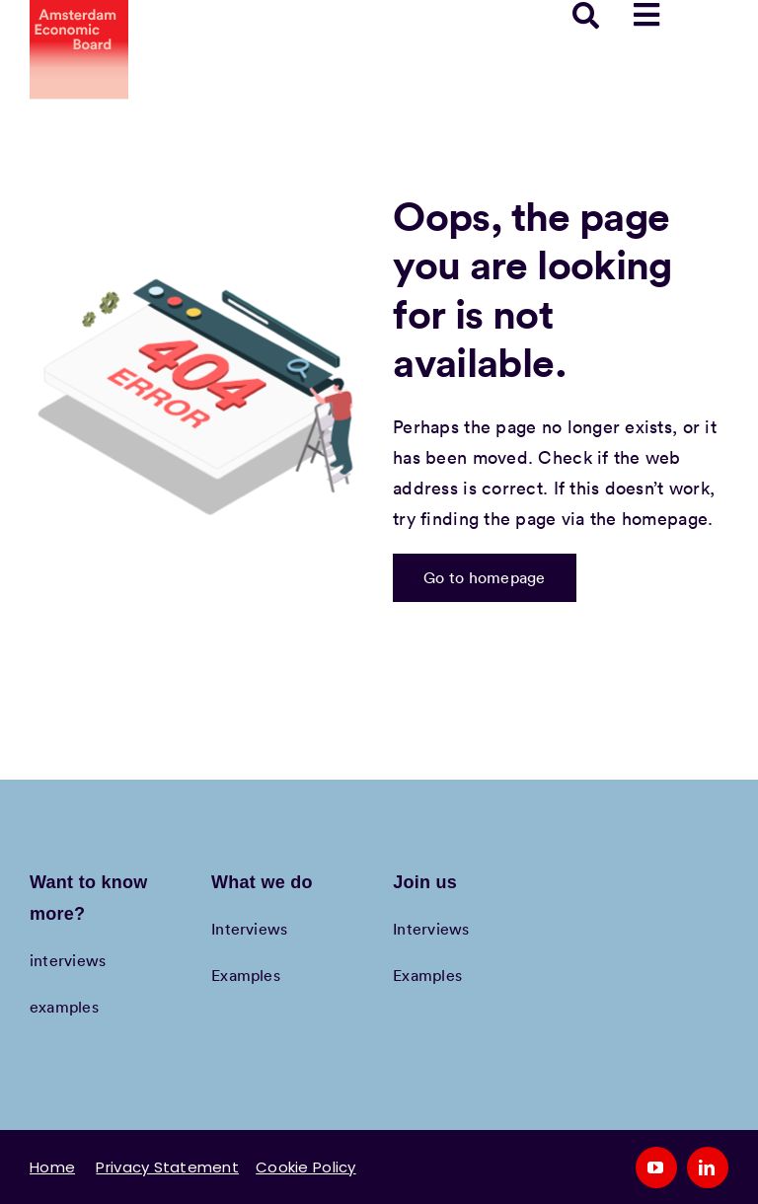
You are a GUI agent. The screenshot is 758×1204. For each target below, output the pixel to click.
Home (52, 1167)
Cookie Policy (306, 1167)
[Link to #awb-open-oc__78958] (646, 15)
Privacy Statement (167, 1167)
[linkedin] (707, 1167)
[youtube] (656, 1167)
